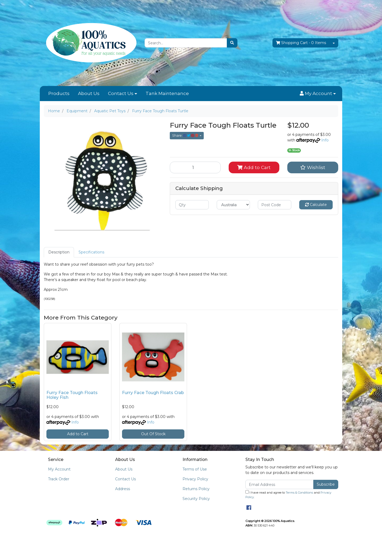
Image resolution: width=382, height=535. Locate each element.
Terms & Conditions (299, 492)
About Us (88, 93)
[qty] (192, 204)
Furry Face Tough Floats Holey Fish (72, 395)
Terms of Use (195, 469)
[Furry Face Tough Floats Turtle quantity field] (195, 167)
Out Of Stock (153, 434)
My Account (59, 469)
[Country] (233, 204)
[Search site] (232, 43)
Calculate (316, 204)
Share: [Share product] (185, 135)
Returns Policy (196, 488)
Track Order (58, 479)
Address (122, 488)
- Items (301, 43)
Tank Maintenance (167, 93)
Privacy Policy (195, 479)
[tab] (59, 252)
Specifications (91, 252)
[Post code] (274, 204)
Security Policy (196, 498)
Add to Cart (254, 167)
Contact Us (120, 93)
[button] (318, 93)
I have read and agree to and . (288, 494)
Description (59, 252)
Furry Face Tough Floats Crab (153, 392)
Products (59, 93)
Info (325, 140)
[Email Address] (279, 484)
